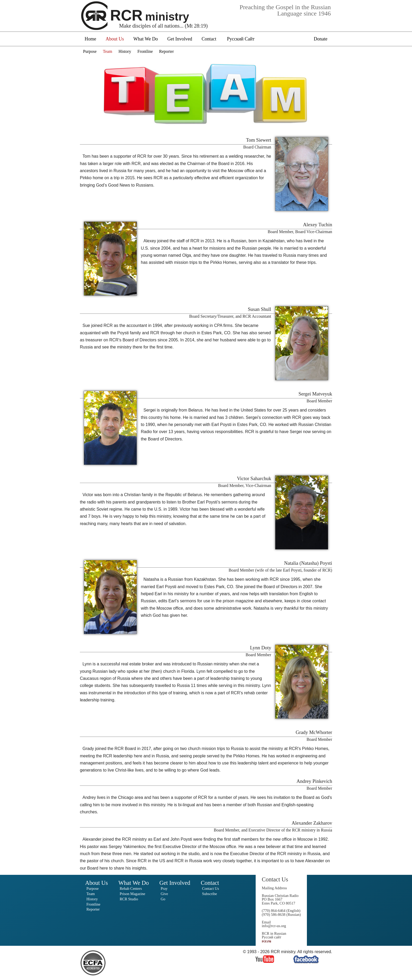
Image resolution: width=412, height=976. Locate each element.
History (125, 51)
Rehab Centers (131, 888)
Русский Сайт (241, 39)
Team (107, 51)
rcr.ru (266, 941)
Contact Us (210, 888)
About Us (115, 39)
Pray (164, 888)
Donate (320, 39)
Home (90, 39)
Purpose (90, 51)
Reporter (166, 51)
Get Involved (179, 39)
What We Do (145, 39)
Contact (209, 39)
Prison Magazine (132, 894)
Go (163, 899)
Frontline (145, 51)
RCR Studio (129, 899)
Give (164, 894)
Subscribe (209, 894)
